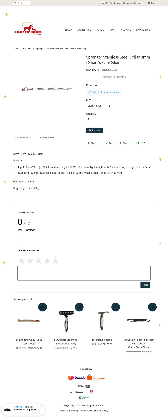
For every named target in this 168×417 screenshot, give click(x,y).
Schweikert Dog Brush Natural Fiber (27, 410)
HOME (68, 30)
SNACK (126, 30)
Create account (117, 3)
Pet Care (27, 49)
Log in (101, 3)
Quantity (91, 113)
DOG (100, 30)
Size (88, 100)
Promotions (93, 85)
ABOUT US (84, 30)
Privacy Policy (85, 410)
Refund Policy (101, 410)
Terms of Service (68, 410)
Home (15, 49)
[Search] (22, 3)
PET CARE (143, 30)
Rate (145, 285)
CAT (112, 30)
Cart (153, 3)
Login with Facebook (133, 3)
